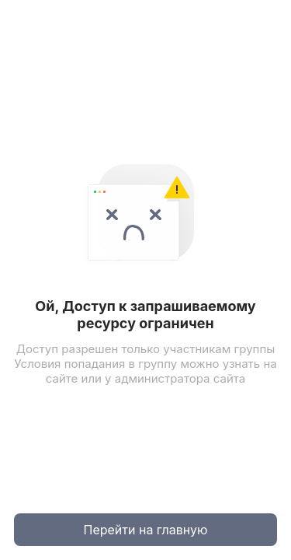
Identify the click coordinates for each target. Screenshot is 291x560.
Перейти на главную (146, 529)
